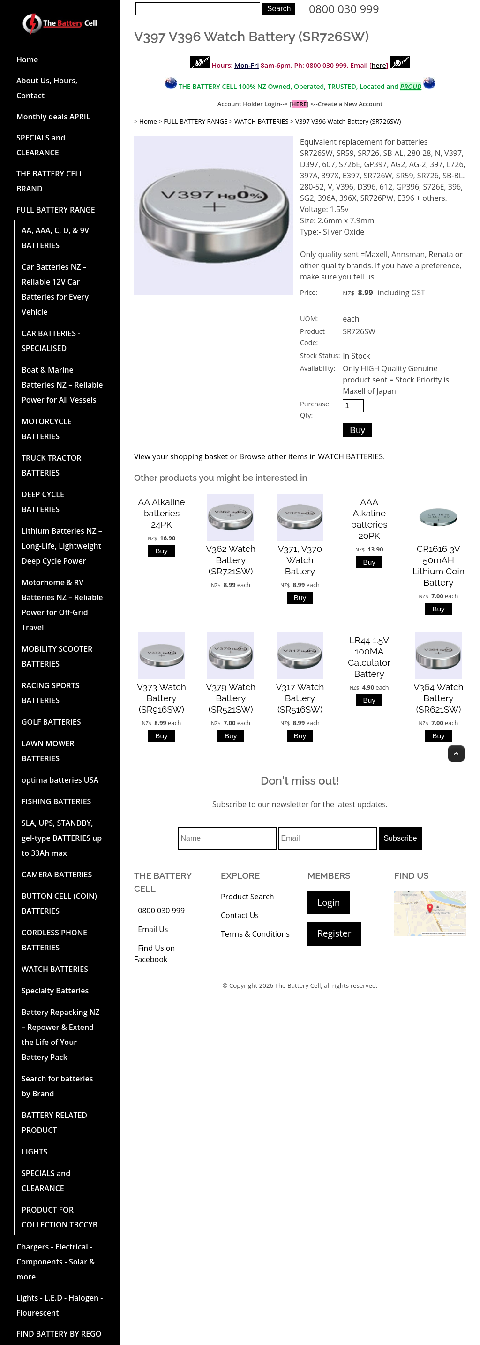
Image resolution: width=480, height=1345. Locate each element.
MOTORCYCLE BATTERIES (47, 428)
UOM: (309, 318)
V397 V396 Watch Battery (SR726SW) (348, 121)
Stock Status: (320, 355)
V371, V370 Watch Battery (300, 560)
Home (27, 59)
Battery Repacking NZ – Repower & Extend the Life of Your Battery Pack (61, 1034)
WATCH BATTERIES (55, 969)
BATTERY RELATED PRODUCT (54, 1122)
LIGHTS (34, 1152)
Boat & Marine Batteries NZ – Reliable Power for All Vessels (62, 385)
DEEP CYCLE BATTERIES (43, 501)
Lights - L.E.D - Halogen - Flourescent (59, 1305)
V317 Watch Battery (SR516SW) (300, 698)
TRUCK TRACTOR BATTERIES (51, 465)
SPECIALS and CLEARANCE (40, 145)
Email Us (153, 929)
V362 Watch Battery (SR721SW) (230, 560)
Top (456, 753)
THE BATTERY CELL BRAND (49, 181)
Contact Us (240, 915)
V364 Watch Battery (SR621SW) (438, 698)
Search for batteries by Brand (57, 1086)
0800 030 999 (344, 8)
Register (334, 933)
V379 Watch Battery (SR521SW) (230, 698)
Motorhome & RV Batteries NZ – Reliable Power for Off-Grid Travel (62, 604)
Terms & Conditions (255, 934)
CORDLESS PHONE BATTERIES (54, 940)
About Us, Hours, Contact (46, 88)
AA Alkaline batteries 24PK (161, 513)
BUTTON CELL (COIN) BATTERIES (59, 903)
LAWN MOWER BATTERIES (48, 751)
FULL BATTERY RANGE (55, 210)
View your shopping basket (181, 456)
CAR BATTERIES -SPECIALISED (51, 340)
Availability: (317, 368)
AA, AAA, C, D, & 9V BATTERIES (55, 237)
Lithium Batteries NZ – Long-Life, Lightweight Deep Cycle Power (62, 546)
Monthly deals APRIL (53, 116)
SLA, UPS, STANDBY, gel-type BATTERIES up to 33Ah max (62, 838)
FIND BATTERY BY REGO (58, 1334)
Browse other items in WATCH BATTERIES (311, 456)
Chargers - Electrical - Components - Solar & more (55, 1262)
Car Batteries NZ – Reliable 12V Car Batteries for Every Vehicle (55, 289)
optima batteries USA (60, 780)
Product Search (247, 896)
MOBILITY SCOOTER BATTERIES (57, 656)
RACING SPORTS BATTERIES (50, 693)
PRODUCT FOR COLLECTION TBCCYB (60, 1217)
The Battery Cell (298, 985)
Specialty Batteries (55, 990)
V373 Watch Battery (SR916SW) (161, 698)
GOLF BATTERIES (51, 722)
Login (328, 902)
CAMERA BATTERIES (57, 874)
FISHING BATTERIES (56, 801)
